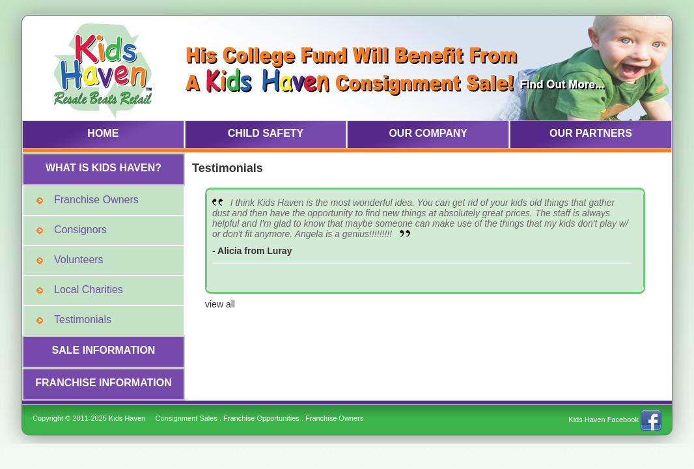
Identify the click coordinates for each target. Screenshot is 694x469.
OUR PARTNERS (590, 133)
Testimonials (82, 319)
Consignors (80, 229)
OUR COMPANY (428, 133)
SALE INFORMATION (104, 350)
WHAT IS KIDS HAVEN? (103, 167)
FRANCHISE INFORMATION (103, 382)
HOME (102, 133)
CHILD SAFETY (265, 133)
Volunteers (79, 259)
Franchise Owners (96, 199)
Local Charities (88, 289)
